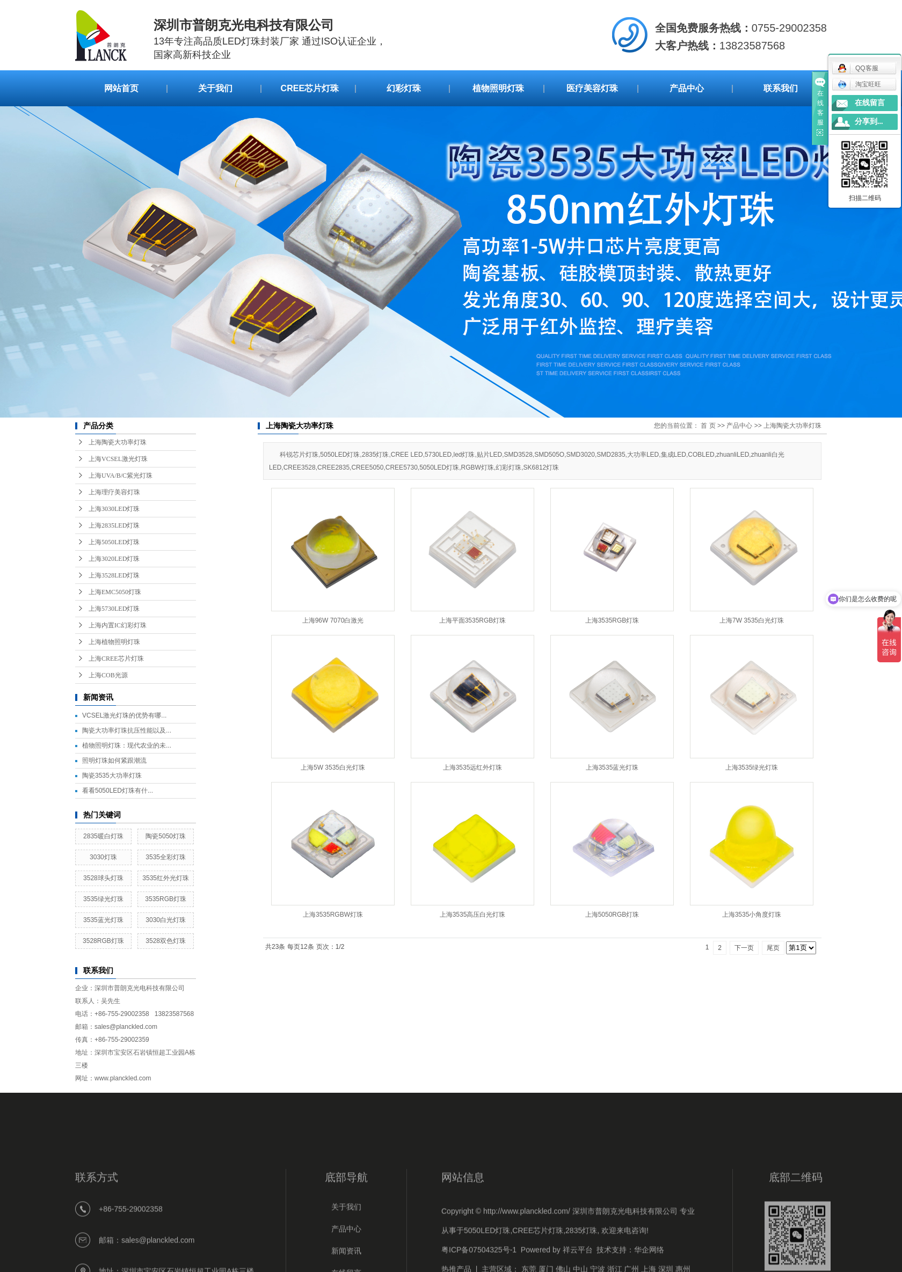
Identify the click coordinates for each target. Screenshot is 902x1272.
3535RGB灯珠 (165, 899)
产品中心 (687, 88)
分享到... (869, 122)
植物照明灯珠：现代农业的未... (126, 745)
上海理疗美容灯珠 (114, 492)
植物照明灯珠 (498, 88)
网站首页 (121, 88)
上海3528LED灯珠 (114, 575)
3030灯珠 (103, 857)
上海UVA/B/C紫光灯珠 (120, 475)
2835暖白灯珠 (103, 836)
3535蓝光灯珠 (103, 920)
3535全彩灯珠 (166, 857)
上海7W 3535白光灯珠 (751, 620)
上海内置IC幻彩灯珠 (118, 625)
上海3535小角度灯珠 (752, 914)
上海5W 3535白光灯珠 (333, 767)
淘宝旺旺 (859, 84)
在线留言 (870, 103)
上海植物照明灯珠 (114, 642)
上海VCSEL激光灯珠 (118, 459)
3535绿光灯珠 (103, 899)
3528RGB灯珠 (103, 941)
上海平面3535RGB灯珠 (472, 620)
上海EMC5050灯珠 (115, 592)
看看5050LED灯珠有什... (117, 790)
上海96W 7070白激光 (333, 620)
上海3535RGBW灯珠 (333, 914)
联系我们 (780, 88)
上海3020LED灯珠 (114, 558)
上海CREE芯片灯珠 (116, 658)
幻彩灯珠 (404, 88)
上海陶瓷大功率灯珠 (118, 442)
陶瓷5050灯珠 (166, 836)
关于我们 (215, 88)
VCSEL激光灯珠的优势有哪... (124, 715)
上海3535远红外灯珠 (473, 767)
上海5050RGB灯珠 (612, 914)
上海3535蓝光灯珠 (612, 767)
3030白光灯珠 (166, 920)
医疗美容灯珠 (592, 88)
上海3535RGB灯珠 (612, 620)
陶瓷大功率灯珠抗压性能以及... (126, 730)
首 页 (708, 425)
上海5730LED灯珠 (114, 608)
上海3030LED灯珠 (114, 509)
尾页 (773, 948)
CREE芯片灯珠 (310, 88)
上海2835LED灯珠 (114, 525)
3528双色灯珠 (166, 941)
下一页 (744, 948)
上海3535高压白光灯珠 (473, 914)
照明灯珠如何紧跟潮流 (114, 760)
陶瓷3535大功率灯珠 (112, 775)
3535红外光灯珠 (165, 878)
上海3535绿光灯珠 (752, 767)
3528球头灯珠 (103, 878)
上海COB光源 (108, 675)
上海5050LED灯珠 (114, 542)
